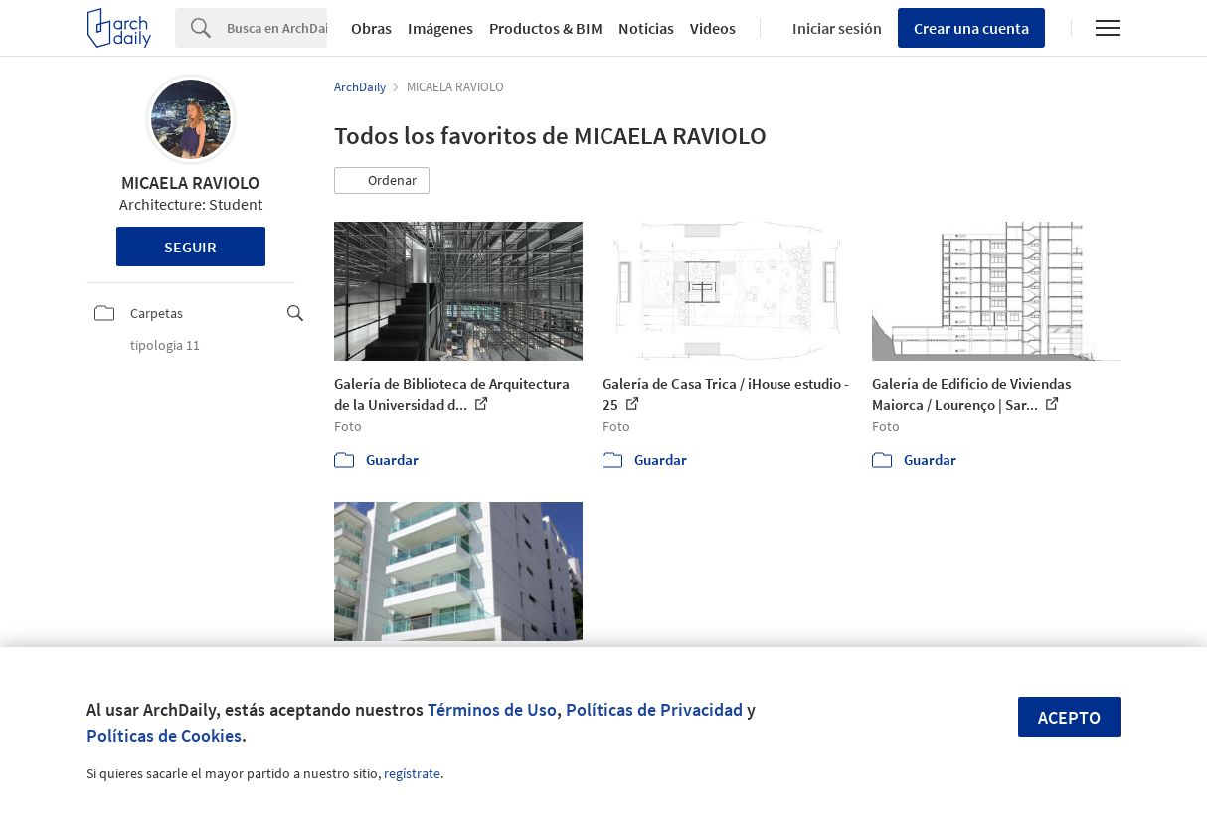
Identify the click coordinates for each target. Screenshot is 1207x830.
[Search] (277, 28)
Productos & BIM (546, 28)
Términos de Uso (492, 709)
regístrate (412, 773)
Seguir (190, 246)
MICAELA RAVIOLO (190, 182)
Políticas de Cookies (164, 735)
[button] (382, 181)
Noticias (646, 28)
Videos (713, 28)
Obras (371, 28)
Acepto (1069, 717)
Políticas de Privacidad (654, 709)
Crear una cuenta (971, 28)
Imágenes (440, 28)
